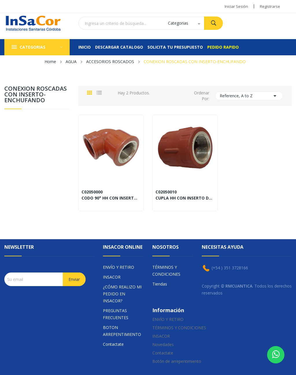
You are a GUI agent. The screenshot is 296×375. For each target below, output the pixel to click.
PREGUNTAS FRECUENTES (115, 314)
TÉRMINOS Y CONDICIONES (166, 270)
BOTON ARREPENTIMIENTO (122, 331)
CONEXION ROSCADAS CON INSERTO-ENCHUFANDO (35, 95)
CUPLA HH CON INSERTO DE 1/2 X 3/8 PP (185, 198)
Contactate (113, 344)
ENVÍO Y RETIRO (118, 267)
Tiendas (159, 284)
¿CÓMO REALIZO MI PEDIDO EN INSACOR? (122, 293)
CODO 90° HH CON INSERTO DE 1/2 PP (111, 198)
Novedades (163, 344)
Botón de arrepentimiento (176, 361)
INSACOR (112, 277)
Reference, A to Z (249, 95)
